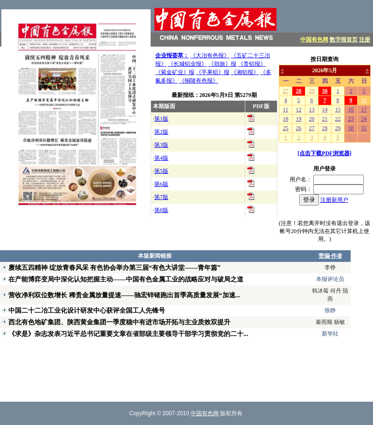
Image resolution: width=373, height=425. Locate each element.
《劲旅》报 (222, 64)
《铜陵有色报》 (198, 80)
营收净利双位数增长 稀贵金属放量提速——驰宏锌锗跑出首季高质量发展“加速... (124, 295)
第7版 (161, 197)
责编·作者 (330, 256)
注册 (364, 39)
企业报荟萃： (172, 55)
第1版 (161, 119)
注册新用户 (334, 200)
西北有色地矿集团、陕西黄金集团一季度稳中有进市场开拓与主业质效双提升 (119, 322)
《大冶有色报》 (209, 55)
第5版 (161, 171)
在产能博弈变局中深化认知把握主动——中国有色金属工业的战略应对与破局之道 (125, 279)
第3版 (161, 145)
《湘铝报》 (245, 72)
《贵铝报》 (252, 64)
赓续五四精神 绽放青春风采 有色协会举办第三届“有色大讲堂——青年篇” (114, 267)
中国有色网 (314, 39)
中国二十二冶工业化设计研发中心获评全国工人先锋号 (86, 310)
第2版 (161, 132)
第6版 (161, 184)
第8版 (161, 210)
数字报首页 (344, 39)
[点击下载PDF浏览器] (324, 153)
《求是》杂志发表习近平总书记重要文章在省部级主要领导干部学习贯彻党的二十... (128, 333)
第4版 (161, 158)
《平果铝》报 (212, 72)
